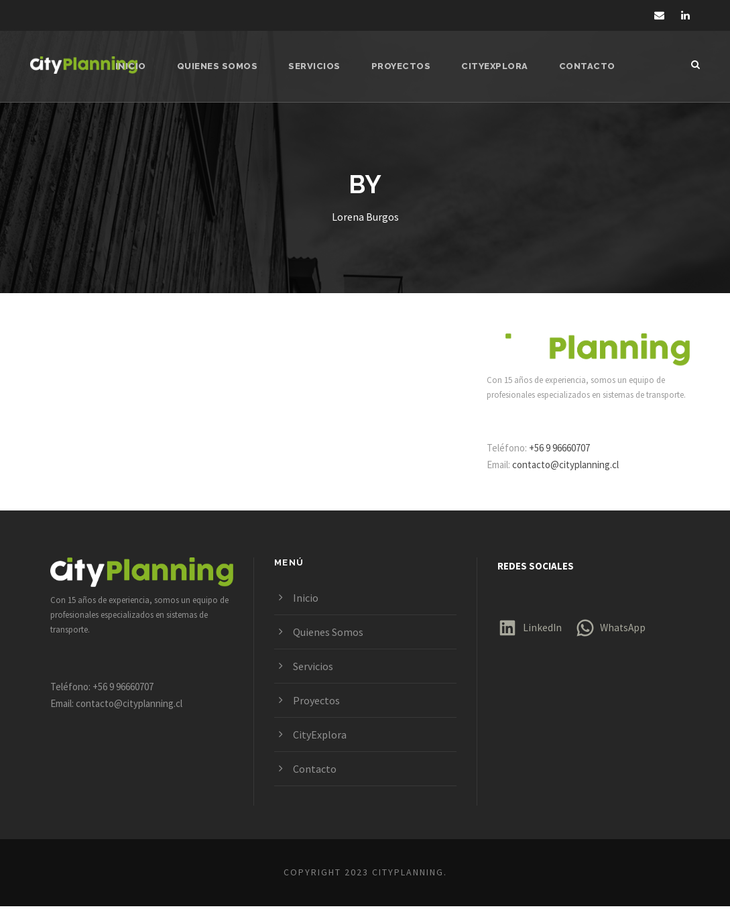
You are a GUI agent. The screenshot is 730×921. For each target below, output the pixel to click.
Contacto (582, 66)
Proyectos (401, 66)
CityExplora (493, 66)
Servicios (316, 66)
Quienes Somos (221, 66)
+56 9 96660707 (566, 462)
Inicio (136, 66)
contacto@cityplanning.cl (573, 479)
